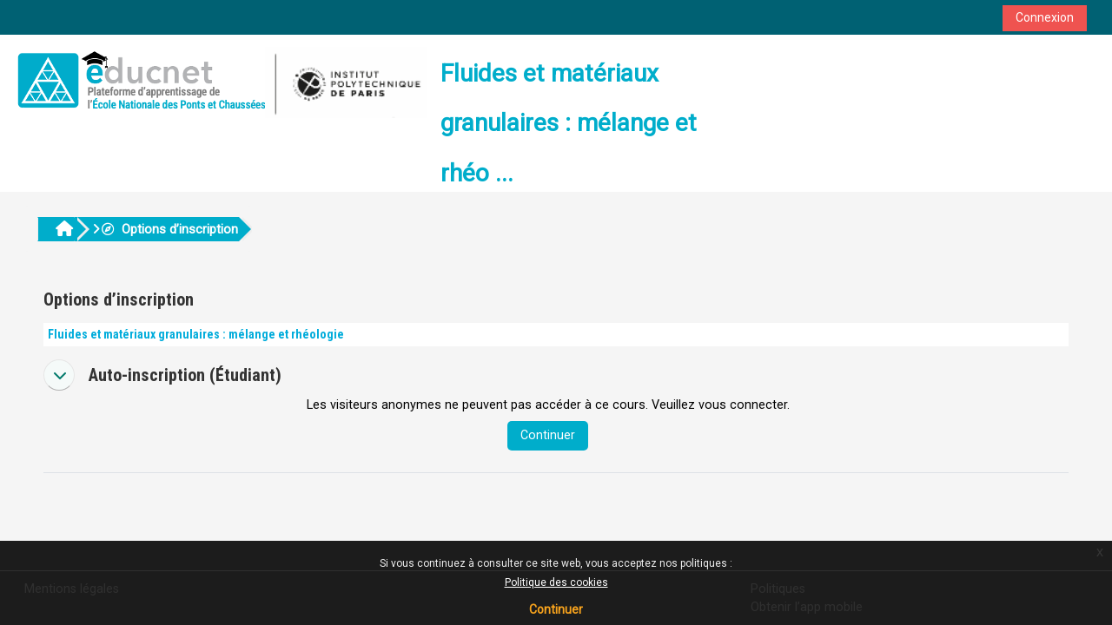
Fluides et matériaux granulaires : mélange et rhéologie (196, 334)
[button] (59, 375)
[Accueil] (219, 80)
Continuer (556, 609)
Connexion (1045, 17)
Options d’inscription (169, 229)
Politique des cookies (556, 582)
